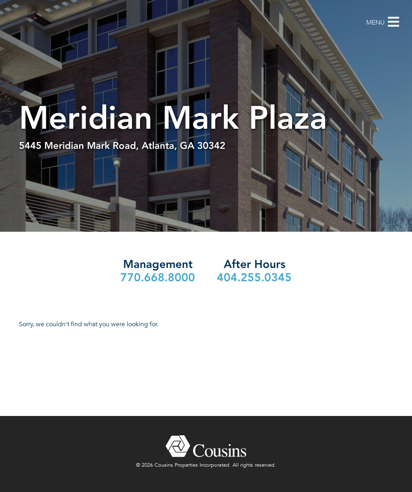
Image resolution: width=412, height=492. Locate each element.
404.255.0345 (254, 277)
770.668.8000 (157, 277)
